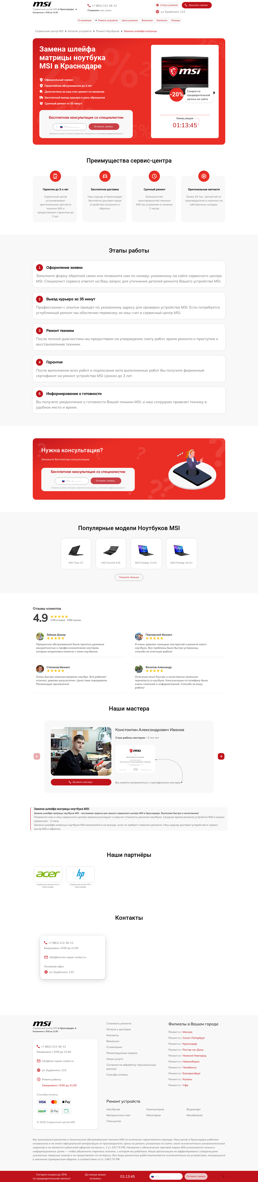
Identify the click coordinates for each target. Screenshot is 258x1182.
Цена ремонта (130, 20)
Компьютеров (155, 1109)
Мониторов (153, 1115)
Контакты (162, 20)
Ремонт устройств (108, 20)
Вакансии (147, 20)
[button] (221, 756)
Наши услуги (114, 1058)
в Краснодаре (67, 9)
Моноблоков (194, 1115)
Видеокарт (194, 1109)
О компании (84, 20)
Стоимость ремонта (118, 1023)
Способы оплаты (117, 1074)
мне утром (99, 10)
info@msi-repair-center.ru (55, 1061)
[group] (48, 877)
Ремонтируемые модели (121, 1053)
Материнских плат (118, 1115)
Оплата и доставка (118, 1029)
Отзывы (175, 20)
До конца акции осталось (95, 1176)
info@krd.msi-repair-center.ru (65, 957)
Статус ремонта (167, 5)
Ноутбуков (113, 1109)
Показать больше (129, 577)
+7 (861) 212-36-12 (104, 5)
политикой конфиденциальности (110, 134)
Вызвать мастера (80, 782)
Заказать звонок (196, 5)
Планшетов (113, 1121)
